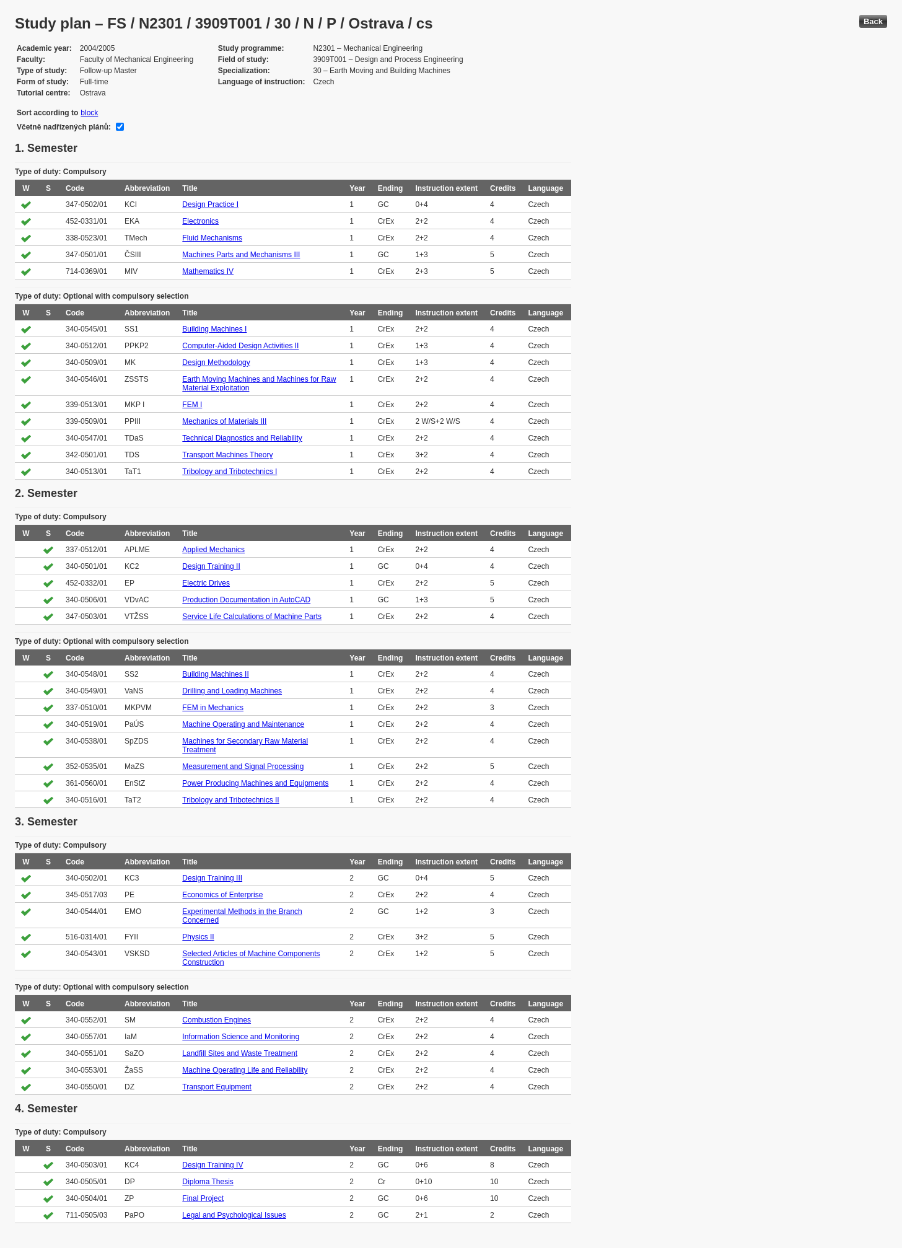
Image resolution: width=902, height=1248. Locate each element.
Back (873, 21)
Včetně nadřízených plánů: (64, 127)
